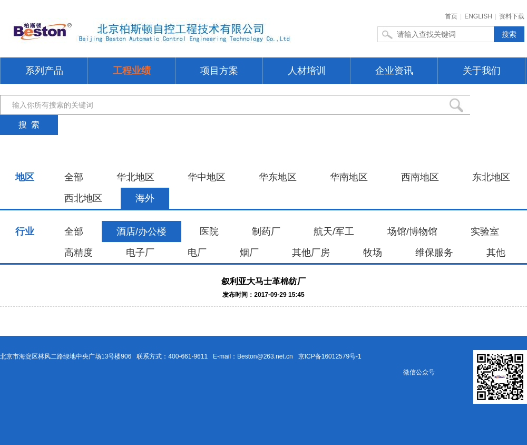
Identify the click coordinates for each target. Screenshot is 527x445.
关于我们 (482, 70)
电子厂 (140, 252)
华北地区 (135, 177)
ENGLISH (478, 16)
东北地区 (491, 177)
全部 (73, 177)
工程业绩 (132, 70)
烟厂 (249, 252)
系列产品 (44, 70)
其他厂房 (311, 252)
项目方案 (219, 70)
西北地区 (83, 198)
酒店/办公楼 (141, 231)
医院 (209, 231)
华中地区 (207, 177)
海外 (144, 198)
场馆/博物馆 (412, 231)
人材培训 (307, 70)
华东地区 (278, 177)
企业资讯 (394, 70)
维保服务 (434, 252)
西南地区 (420, 177)
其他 (495, 252)
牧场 (372, 252)
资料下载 (511, 16)
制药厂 (266, 231)
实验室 (485, 231)
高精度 (78, 252)
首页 (451, 16)
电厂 (197, 252)
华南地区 (349, 177)
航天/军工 (334, 231)
